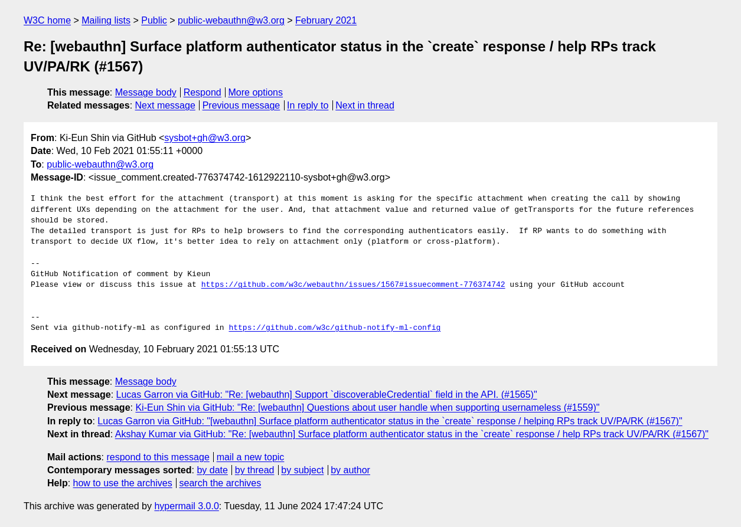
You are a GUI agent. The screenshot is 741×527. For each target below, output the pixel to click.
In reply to (307, 105)
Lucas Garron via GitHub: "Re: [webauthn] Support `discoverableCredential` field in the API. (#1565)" (326, 394)
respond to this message (157, 457)
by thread (255, 470)
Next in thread (364, 105)
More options (255, 92)
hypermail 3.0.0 (186, 506)
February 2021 (326, 20)
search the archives (220, 483)
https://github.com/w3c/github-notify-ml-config (334, 328)
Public (154, 20)
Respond (202, 92)
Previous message (241, 105)
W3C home (47, 20)
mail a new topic (251, 457)
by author (350, 470)
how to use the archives (122, 483)
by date (212, 470)
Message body (146, 92)
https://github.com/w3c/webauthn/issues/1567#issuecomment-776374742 (353, 285)
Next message (165, 105)
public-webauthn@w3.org (231, 20)
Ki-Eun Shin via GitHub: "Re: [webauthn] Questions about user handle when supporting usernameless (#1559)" (367, 407)
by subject (302, 470)
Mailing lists (105, 20)
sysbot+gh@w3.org (205, 138)
